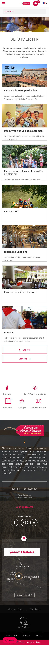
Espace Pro (11, 635)
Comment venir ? (24, 595)
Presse (39, 635)
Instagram (24, 523)
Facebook (15, 523)
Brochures (8, 407)
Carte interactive (38, 407)
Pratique (7, 394)
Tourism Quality (24, 622)
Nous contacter (24, 507)
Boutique (22, 407)
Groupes (26, 635)
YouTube (34, 523)
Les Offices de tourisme (35, 394)
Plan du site (35, 609)
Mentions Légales (16, 609)
